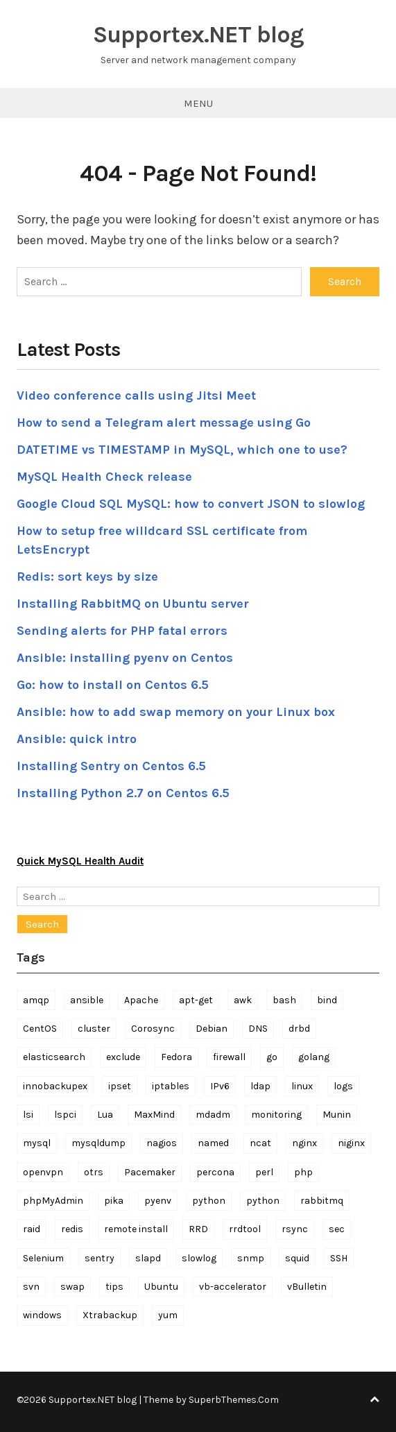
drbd (299, 1028)
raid (31, 1229)
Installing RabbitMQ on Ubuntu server (133, 603)
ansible (86, 1000)
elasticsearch (54, 1057)
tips (114, 1287)
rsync (295, 1229)
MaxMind (154, 1114)
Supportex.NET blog (198, 35)
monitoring (276, 1114)
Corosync (153, 1028)
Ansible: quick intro (77, 739)
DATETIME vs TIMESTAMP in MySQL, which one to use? (182, 449)
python (208, 1201)
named (213, 1143)
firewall (229, 1057)
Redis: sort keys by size (87, 576)
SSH (338, 1258)
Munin (336, 1114)
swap (72, 1287)
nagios (161, 1143)
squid (297, 1258)
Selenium (43, 1258)
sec (337, 1229)
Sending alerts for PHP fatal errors (122, 630)
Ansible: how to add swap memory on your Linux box (176, 711)
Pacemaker (149, 1172)
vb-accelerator (232, 1287)
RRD (198, 1229)
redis (72, 1229)
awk (243, 1000)
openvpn (43, 1172)
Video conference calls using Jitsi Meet (136, 395)
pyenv (157, 1201)
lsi (28, 1114)
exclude (123, 1057)
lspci (65, 1114)
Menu (198, 103)
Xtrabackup (110, 1315)
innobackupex (55, 1086)
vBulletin (307, 1287)
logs (343, 1086)
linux (302, 1086)
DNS (258, 1028)
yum (168, 1315)
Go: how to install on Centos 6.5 (113, 684)
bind (327, 1000)
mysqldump (98, 1143)
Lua (105, 1114)
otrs (93, 1172)
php (303, 1172)
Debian (211, 1028)
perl (264, 1172)
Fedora (176, 1057)
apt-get (196, 1000)
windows (42, 1315)
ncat (260, 1143)
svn (31, 1287)
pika (113, 1201)
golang (313, 1057)
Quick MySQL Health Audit (80, 861)
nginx (304, 1143)
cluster (94, 1028)
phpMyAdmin (53, 1201)
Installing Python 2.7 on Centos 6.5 (123, 793)
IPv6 (220, 1086)
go (271, 1057)
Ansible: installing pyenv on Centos (125, 657)
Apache (141, 1000)
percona (215, 1172)
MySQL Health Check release (104, 476)
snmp (250, 1258)
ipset (119, 1086)
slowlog (199, 1258)
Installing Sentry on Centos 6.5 (111, 766)
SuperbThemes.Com (234, 1400)
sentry (99, 1258)
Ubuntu (161, 1287)
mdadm (213, 1114)
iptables (170, 1086)
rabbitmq (321, 1201)
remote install (136, 1229)
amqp (36, 1000)
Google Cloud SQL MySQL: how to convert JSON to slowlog (191, 503)
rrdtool (245, 1229)
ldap (260, 1086)
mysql (37, 1143)
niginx (351, 1143)
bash (284, 1000)
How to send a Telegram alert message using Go (164, 422)
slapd (148, 1258)
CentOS (40, 1028)
